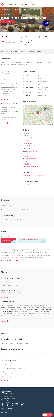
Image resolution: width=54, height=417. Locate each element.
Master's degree (18, 9)
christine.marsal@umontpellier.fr (31, 137)
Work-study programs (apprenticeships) (27, 4)
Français (49, 415)
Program (23, 51)
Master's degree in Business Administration (34, 175)
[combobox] (45, 415)
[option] (49, 415)
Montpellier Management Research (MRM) (34, 185)
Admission (31, 51)
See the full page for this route (8, 260)
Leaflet (40, 124)
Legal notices (4, 412)
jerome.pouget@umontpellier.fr (31, 145)
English (45, 415)
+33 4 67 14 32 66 (28, 143)
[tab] (8, 240)
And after (39, 51)
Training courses (11, 4)
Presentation (4, 51)
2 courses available (7, 21)
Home (2, 9)
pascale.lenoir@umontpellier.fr (30, 151)
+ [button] (24, 106)
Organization (14, 51)
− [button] (24, 108)
